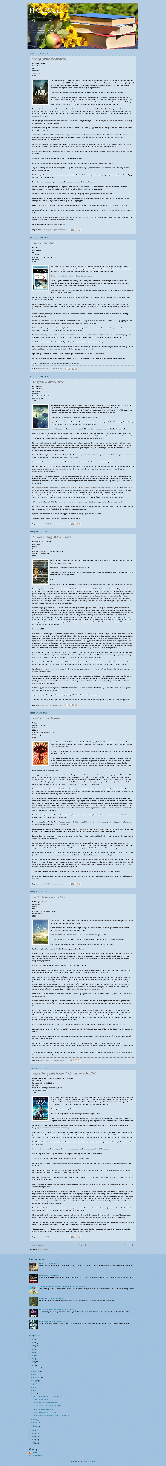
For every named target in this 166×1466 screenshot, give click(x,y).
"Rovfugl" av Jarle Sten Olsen (48, 1263)
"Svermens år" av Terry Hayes (48, 1275)
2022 (33, 1352)
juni (34, 1387)
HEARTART (46, 10)
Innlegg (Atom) (43, 1250)
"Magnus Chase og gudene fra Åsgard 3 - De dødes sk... (51, 1415)
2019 (33, 1362)
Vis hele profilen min (36, 1456)
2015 (33, 1436)
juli (34, 1384)
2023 (33, 1349)
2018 (33, 1365)
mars (35, 1419)
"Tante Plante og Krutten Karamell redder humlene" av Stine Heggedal (62, 1286)
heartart (34, 1453)
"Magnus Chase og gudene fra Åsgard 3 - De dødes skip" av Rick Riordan (64, 1074)
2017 (33, 1430)
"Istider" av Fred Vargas (42, 243)
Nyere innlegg (36, 1245)
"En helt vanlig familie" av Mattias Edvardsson (54, 1321)
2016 (33, 1433)
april (35, 1393)
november (36, 1371)
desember (36, 1368)
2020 (33, 1359)
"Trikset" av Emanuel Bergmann (46, 718)
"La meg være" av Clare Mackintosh (47, 382)
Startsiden (83, 1245)
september (37, 1377)
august (35, 1381)
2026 (33, 1339)
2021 (33, 1355)
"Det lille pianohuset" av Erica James (48, 897)
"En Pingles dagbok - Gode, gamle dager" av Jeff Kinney (57, 1310)
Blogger (92, 1461)
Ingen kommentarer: (60, 230)
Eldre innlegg (130, 1245)
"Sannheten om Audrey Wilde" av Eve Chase (51, 537)
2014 (33, 1440)
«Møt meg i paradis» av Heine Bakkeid (49, 59)
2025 (33, 1343)
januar (35, 1426)
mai (34, 1390)
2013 (33, 1443)
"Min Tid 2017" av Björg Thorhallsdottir (51, 1298)
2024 (33, 1346)
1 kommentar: (58, 368)
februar (35, 1423)
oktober (36, 1374)
